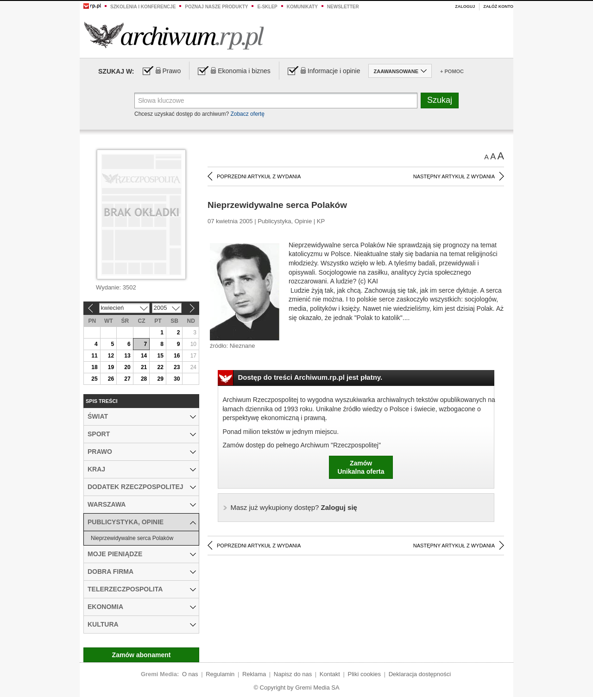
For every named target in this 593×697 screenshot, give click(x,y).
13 (127, 355)
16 (177, 355)
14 (144, 355)
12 (111, 355)
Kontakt (330, 674)
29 (160, 379)
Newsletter (343, 6)
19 (111, 367)
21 (144, 367)
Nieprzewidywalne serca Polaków (132, 538)
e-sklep (267, 6)
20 (127, 367)
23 (177, 367)
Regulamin (220, 674)
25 (94, 379)
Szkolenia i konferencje (143, 6)
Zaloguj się (294, 507)
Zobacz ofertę (247, 114)
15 (160, 355)
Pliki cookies (364, 674)
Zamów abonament (141, 655)
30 (177, 379)
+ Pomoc (452, 71)
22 (160, 367)
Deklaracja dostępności (420, 674)
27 (127, 379)
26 (111, 379)
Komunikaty (302, 6)
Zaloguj (465, 6)
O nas (190, 674)
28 (144, 379)
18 (94, 367)
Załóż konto (498, 6)
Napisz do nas (293, 674)
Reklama (254, 674)
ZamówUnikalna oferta (360, 467)
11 (94, 355)
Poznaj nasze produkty (216, 6)
